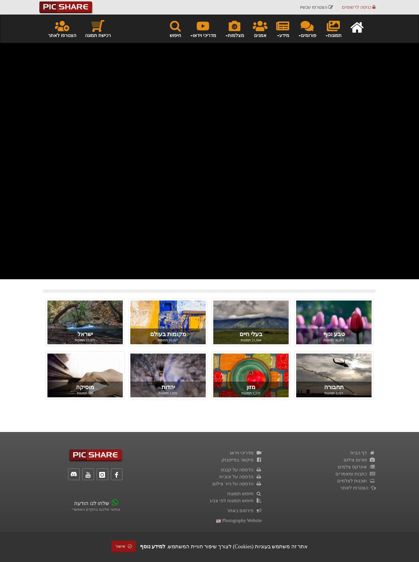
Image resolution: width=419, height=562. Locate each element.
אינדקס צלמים (356, 466)
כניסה (358, 7)
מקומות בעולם (168, 334)
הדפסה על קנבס (241, 469)
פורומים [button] (307, 28)
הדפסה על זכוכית (240, 476)
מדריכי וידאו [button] (203, 28)
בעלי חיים (250, 334)
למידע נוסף (153, 546)
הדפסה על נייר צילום (237, 483)
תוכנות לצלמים (356, 480)
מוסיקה (85, 387)
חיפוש (175, 28)
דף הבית (362, 452)
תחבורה (334, 387)
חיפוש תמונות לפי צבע (236, 500)
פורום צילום (359, 459)
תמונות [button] (333, 28)
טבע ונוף (334, 334)
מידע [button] (282, 28)
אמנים (260, 28)
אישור (123, 546)
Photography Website (239, 520)
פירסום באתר (244, 510)
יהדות (168, 387)
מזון (250, 387)
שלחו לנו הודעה (91, 503)
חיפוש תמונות (244, 493)
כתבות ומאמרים (355, 473)
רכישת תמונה (98, 28)
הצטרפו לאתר (62, 28)
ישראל (85, 334)
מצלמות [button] (234, 28)
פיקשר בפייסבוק (241, 459)
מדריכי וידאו (246, 452)
